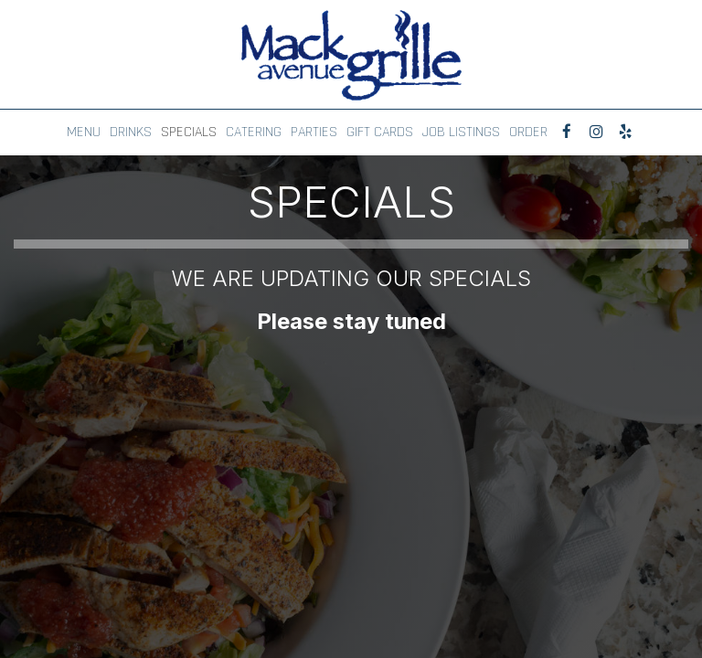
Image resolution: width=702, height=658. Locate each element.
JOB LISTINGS (461, 132)
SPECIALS (189, 132)
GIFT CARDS (379, 132)
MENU (84, 132)
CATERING (254, 132)
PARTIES (314, 132)
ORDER (528, 132)
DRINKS (131, 132)
